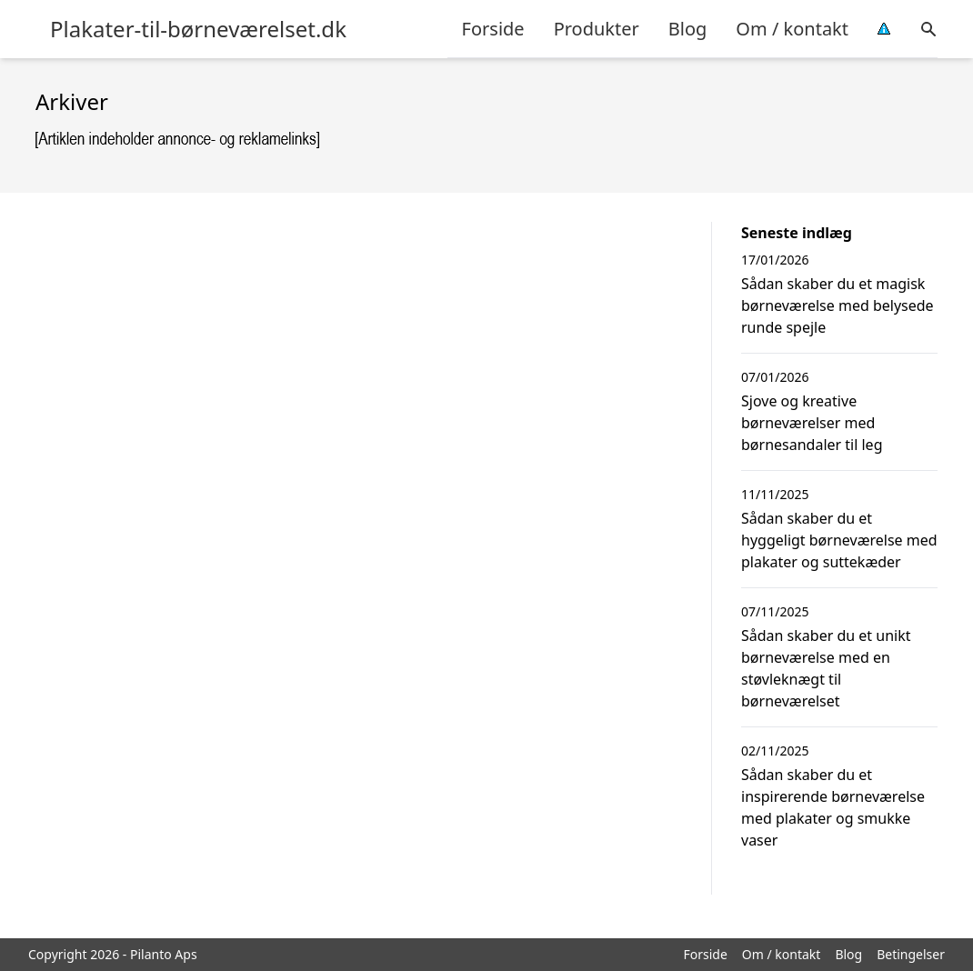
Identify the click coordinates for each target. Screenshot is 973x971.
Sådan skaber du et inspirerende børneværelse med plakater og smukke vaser (833, 807)
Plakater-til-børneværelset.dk (198, 29)
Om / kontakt (792, 28)
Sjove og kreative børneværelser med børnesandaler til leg (812, 423)
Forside (493, 28)
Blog (687, 28)
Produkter (596, 28)
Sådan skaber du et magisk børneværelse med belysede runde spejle (837, 305)
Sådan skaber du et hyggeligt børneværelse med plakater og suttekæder (839, 540)
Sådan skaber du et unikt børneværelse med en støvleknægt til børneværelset (826, 668)
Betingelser (911, 954)
